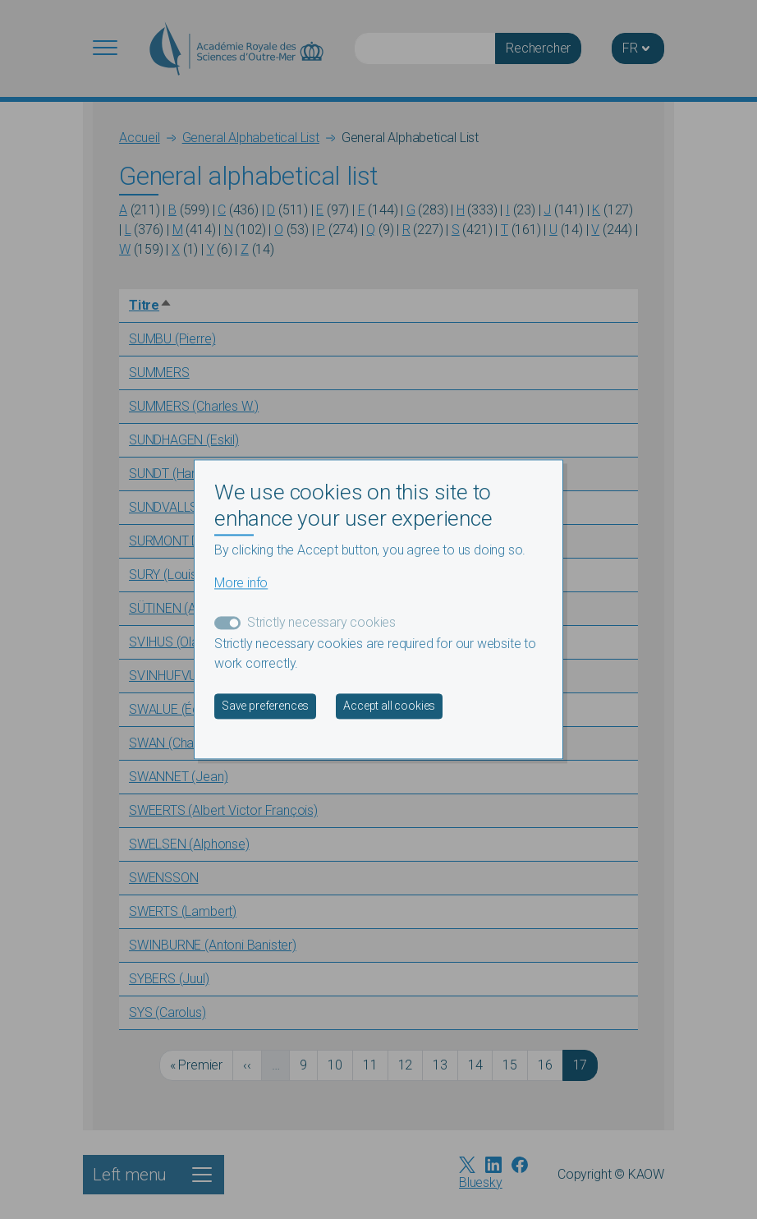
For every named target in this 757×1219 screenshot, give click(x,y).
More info (241, 583)
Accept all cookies (389, 706)
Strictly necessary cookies (321, 623)
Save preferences (265, 706)
